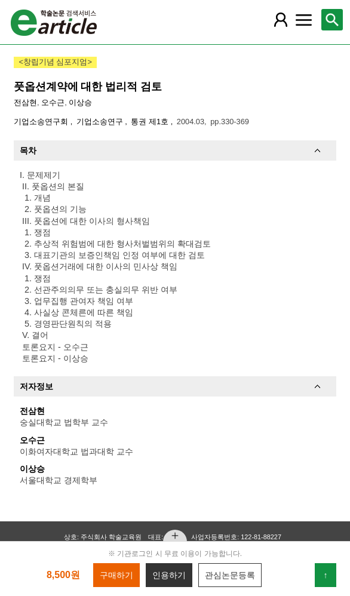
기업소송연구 (100, 121)
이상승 (80, 102)
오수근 (53, 102)
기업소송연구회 (42, 121)
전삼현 (25, 102)
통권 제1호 (150, 121)
